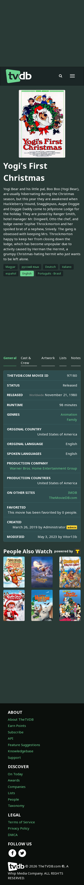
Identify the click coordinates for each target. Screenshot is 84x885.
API (10, 738)
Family (72, 419)
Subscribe (16, 732)
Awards (14, 780)
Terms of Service (21, 822)
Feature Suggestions (24, 745)
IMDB (72, 492)
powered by (67, 551)
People (13, 799)
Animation (69, 414)
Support (14, 757)
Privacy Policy (18, 828)
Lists (11, 793)
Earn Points (17, 725)
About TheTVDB (21, 719)
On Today (15, 774)
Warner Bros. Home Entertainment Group (43, 468)
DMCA (13, 834)
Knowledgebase (20, 751)
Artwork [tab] (48, 358)
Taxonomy (16, 805)
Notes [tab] (76, 358)
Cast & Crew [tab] (26, 360)
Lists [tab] (63, 358)
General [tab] (9, 358)
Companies (17, 786)
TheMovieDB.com (63, 497)
